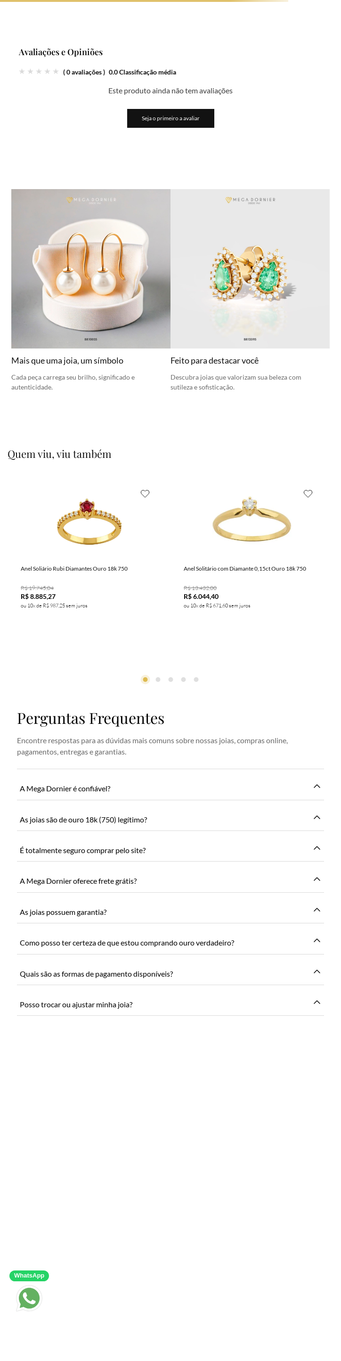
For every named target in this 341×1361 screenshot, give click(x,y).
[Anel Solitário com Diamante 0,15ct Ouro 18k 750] (252, 564)
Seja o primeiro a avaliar (171, 118)
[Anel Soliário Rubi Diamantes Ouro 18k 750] (89, 564)
